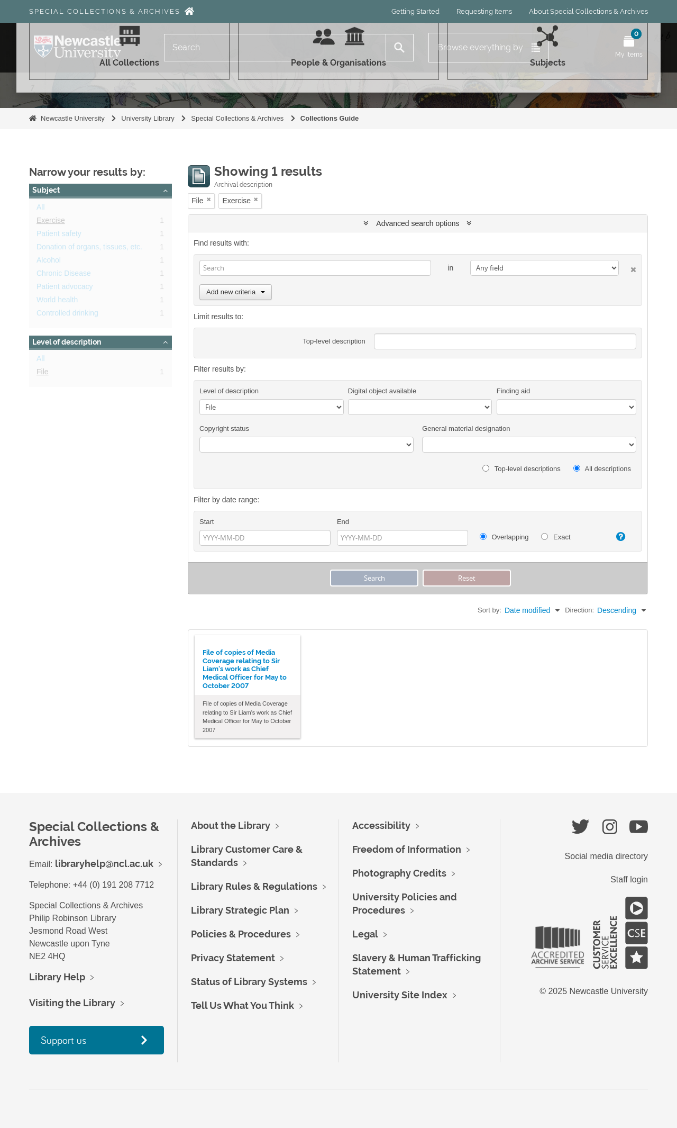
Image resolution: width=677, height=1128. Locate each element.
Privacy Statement (233, 957)
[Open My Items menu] (629, 48)
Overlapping (504, 537)
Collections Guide (329, 118)
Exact (555, 537)
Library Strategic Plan (240, 910)
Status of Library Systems (249, 981)
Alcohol (48, 262)
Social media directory (606, 856)
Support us (63, 1039)
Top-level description (334, 341)
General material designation (466, 428)
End (343, 522)
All (40, 209)
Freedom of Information (406, 849)
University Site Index (399, 994)
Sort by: (489, 610)
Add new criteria (235, 292)
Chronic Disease (63, 275)
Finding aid (513, 391)
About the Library (230, 825)
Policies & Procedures (241, 934)
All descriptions (602, 469)
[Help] (616, 537)
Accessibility (381, 825)
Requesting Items (484, 11)
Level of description (66, 342)
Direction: (579, 610)
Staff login (629, 879)
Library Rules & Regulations (254, 886)
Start (206, 522)
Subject (46, 190)
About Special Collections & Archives (588, 11)
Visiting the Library (72, 1002)
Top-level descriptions (521, 469)
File (42, 373)
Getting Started (415, 11)
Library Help (57, 976)
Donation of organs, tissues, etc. (89, 249)
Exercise (50, 222)
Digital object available (382, 391)
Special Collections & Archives (104, 11)
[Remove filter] (209, 199)
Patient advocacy (64, 288)
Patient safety (58, 235)
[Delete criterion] (627, 267)
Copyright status (224, 428)
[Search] (275, 47)
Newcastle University (73, 118)
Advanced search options (417, 223)
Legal (365, 934)
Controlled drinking (67, 315)
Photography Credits (399, 873)
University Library (147, 118)
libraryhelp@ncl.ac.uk (104, 863)
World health (57, 301)
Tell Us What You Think (242, 1005)
